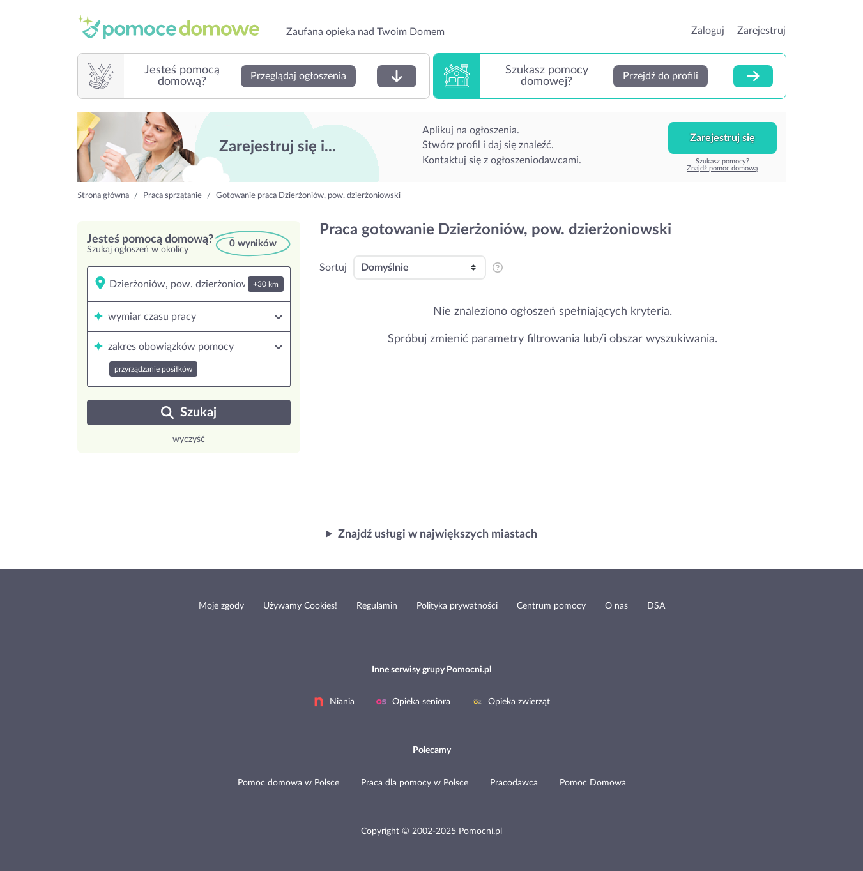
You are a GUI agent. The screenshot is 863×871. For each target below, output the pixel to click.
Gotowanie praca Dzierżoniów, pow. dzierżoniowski (308, 196)
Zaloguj (707, 31)
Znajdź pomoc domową (722, 168)
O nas (616, 606)
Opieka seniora (413, 701)
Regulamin (376, 606)
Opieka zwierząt (511, 701)
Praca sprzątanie (172, 196)
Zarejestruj (761, 31)
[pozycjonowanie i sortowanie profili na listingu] (497, 267)
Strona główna (103, 196)
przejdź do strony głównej (174, 27)
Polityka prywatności (457, 606)
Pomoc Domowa (593, 782)
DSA (656, 606)
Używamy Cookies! (300, 606)
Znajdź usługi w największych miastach (437, 534)
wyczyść (188, 439)
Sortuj (333, 267)
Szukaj (189, 412)
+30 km (266, 284)
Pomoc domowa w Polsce (288, 782)
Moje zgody (221, 606)
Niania (334, 701)
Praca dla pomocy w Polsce (414, 782)
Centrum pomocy (551, 606)
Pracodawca (514, 782)
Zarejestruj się (722, 138)
